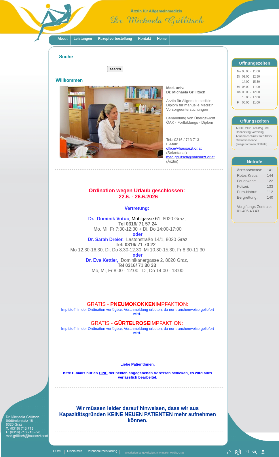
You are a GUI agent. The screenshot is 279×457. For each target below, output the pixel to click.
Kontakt (144, 39)
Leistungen (83, 39)
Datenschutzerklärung (101, 451)
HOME (57, 451)
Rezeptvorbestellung (115, 39)
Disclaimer (74, 451)
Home (161, 39)
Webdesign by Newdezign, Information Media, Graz (154, 452)
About (63, 39)
